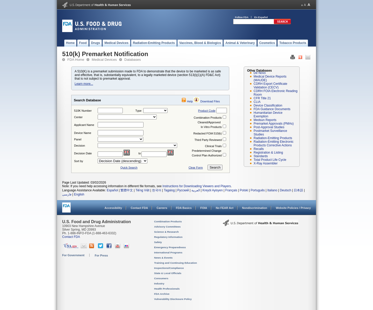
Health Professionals (167, 288)
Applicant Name (84, 124)
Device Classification (268, 105)
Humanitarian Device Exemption (268, 114)
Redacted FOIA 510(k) (207, 133)
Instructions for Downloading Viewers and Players (196, 186)
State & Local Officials (167, 273)
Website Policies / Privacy (293, 207)
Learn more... (84, 84)
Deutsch (285, 190)
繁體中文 (126, 190)
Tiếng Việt (142, 190)
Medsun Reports (265, 120)
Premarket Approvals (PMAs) (274, 123)
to (140, 153)
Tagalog (169, 190)
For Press (101, 255)
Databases (132, 60)
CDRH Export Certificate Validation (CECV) (270, 85)
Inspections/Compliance (169, 268)
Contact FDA (139, 207)
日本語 (298, 190)
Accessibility (113, 207)
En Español (261, 17)
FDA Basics (184, 207)
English (79, 194)
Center (78, 117)
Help (190, 101)
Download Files (210, 101)
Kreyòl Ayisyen (212, 190)
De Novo (260, 73)
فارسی (66, 194)
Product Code (207, 110)
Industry (159, 283)
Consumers (161, 278)
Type (138, 110)
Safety (158, 242)
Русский (183, 190)
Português (257, 190)
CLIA (257, 102)
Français (231, 190)
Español (112, 190)
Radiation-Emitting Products (273, 138)
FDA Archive (161, 293)
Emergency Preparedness (170, 247)
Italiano (272, 190)
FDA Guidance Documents (272, 109)
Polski (244, 190)
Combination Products (208, 117)
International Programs (168, 252)
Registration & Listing (268, 152)
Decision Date (83, 153)
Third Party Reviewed (208, 139)
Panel (77, 139)
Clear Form (196, 167)
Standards (261, 156)
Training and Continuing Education (175, 262)
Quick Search (129, 167)
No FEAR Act (224, 207)
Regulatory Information (168, 237)
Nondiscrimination (254, 207)
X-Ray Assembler (266, 163)
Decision (79, 145)
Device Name (82, 132)
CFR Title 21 (262, 98)
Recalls (259, 149)
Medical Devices (104, 60)
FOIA (203, 207)
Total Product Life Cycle (270, 160)
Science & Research (166, 231)
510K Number (83, 110)
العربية (195, 190)
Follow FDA (241, 17)
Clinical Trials (213, 146)
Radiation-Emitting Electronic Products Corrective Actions (273, 143)
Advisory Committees (167, 226)
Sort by (78, 161)
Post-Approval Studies (269, 127)
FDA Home (75, 60)
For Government (73, 255)
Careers (162, 207)
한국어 (156, 190)
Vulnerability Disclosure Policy (173, 299)
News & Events (163, 257)
